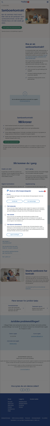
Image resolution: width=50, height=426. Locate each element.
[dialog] (25, 213)
